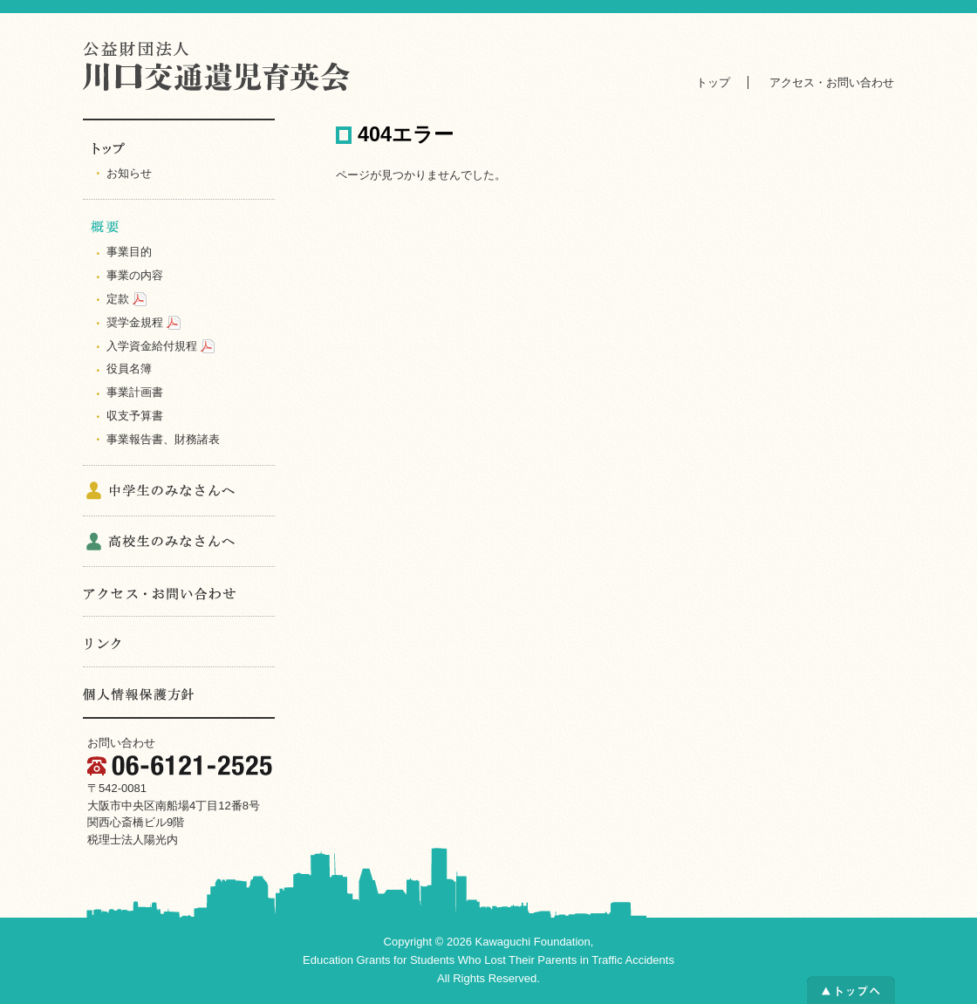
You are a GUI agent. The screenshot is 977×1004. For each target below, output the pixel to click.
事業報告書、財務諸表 (163, 439)
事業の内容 (134, 275)
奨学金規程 (134, 322)
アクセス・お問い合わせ (831, 82)
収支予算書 (134, 415)
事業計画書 (134, 392)
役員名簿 (129, 368)
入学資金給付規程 (151, 345)
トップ (713, 82)
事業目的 (129, 251)
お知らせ (129, 173)
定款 (117, 298)
